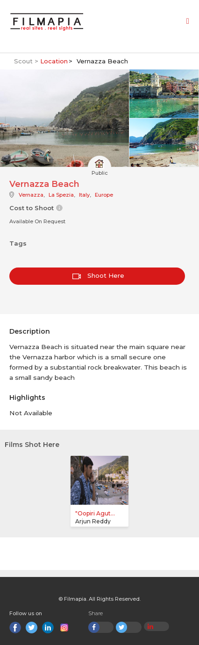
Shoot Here (98, 275)
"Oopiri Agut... (95, 513)
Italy (84, 195)
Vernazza (31, 195)
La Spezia (61, 195)
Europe (104, 195)
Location (54, 61)
